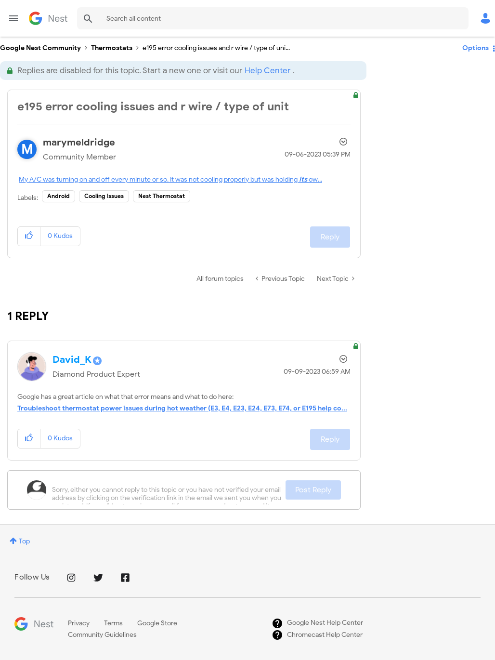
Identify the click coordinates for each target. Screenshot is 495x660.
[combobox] (273, 18)
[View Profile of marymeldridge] (79, 142)
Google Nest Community (48, 18)
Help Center (267, 71)
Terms (113, 623)
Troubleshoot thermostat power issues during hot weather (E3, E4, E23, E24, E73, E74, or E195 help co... (182, 408)
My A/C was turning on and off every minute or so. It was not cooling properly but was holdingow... (170, 179)
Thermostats (111, 48)
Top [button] (24, 541)
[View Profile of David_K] (71, 360)
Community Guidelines (102, 635)
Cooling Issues (104, 195)
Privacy (79, 623)
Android (58, 195)
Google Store (157, 623)
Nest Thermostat (161, 195)
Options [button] (475, 48)
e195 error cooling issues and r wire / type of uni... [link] (216, 48)
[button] (29, 236)
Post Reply (313, 490)
